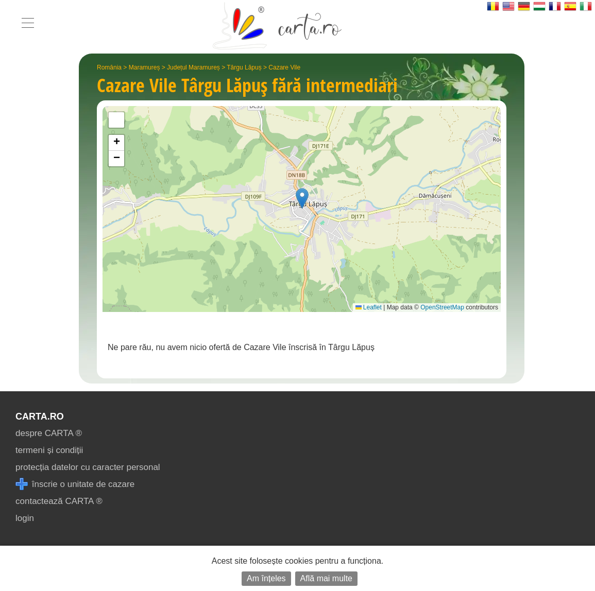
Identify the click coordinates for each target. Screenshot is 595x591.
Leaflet (368, 307)
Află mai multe (326, 578)
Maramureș (144, 67)
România (109, 67)
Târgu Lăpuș (244, 67)
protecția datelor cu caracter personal (87, 467)
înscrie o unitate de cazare (74, 484)
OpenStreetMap (442, 307)
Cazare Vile (284, 67)
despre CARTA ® (48, 433)
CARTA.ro (39, 416)
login (24, 518)
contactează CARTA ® (59, 501)
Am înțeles (266, 578)
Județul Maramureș (193, 67)
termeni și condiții (49, 450)
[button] (302, 198)
